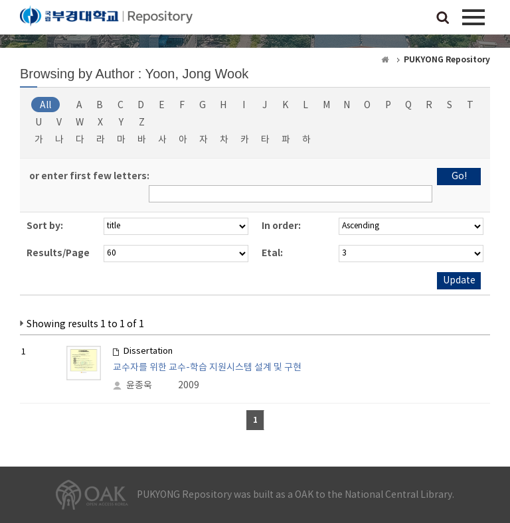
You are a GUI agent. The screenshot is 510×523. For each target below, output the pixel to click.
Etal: (272, 253)
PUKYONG (106, 20)
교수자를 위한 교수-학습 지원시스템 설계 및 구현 (207, 367)
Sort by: (45, 226)
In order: (281, 226)
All (45, 105)
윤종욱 (139, 385)
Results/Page (58, 253)
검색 (443, 18)
